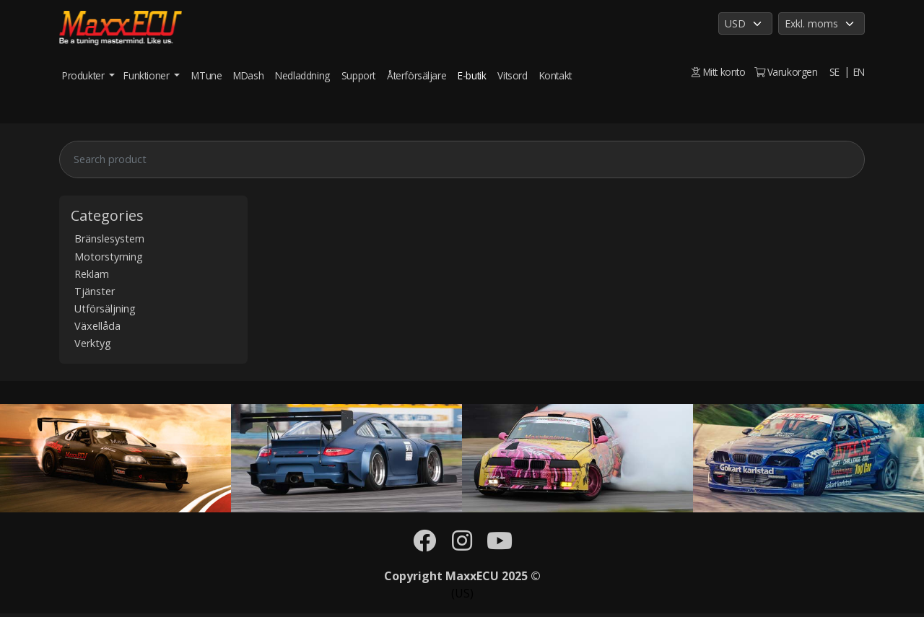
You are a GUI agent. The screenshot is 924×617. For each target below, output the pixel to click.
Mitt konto (718, 72)
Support (358, 75)
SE (834, 72)
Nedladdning (302, 75)
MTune (206, 75)
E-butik (472, 75)
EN (859, 72)
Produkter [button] (84, 75)
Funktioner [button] (147, 75)
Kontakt (555, 75)
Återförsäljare (416, 75)
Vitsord (512, 75)
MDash (248, 75)
